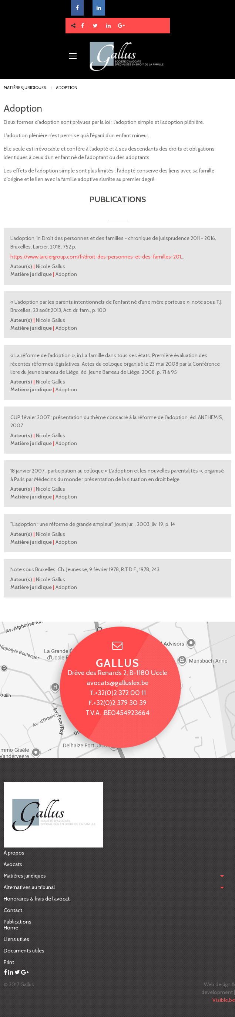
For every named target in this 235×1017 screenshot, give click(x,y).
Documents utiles (24, 950)
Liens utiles (16, 939)
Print (9, 962)
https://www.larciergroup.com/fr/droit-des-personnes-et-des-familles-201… (97, 256)
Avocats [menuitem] (13, 864)
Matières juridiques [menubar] (25, 875)
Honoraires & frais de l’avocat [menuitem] (37, 898)
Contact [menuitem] (13, 910)
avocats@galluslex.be (117, 683)
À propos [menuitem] (14, 852)
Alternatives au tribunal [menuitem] (29, 887)
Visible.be (223, 1000)
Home (11, 927)
